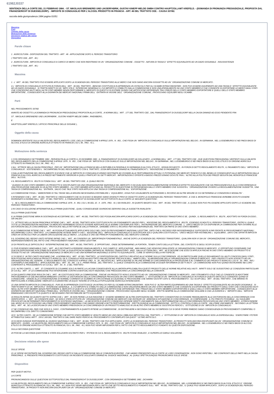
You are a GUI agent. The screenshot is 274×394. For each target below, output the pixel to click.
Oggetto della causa (20, 31)
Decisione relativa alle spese (24, 36)
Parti (13, 29)
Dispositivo (16, 38)
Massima (15, 27)
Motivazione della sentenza (23, 34)
